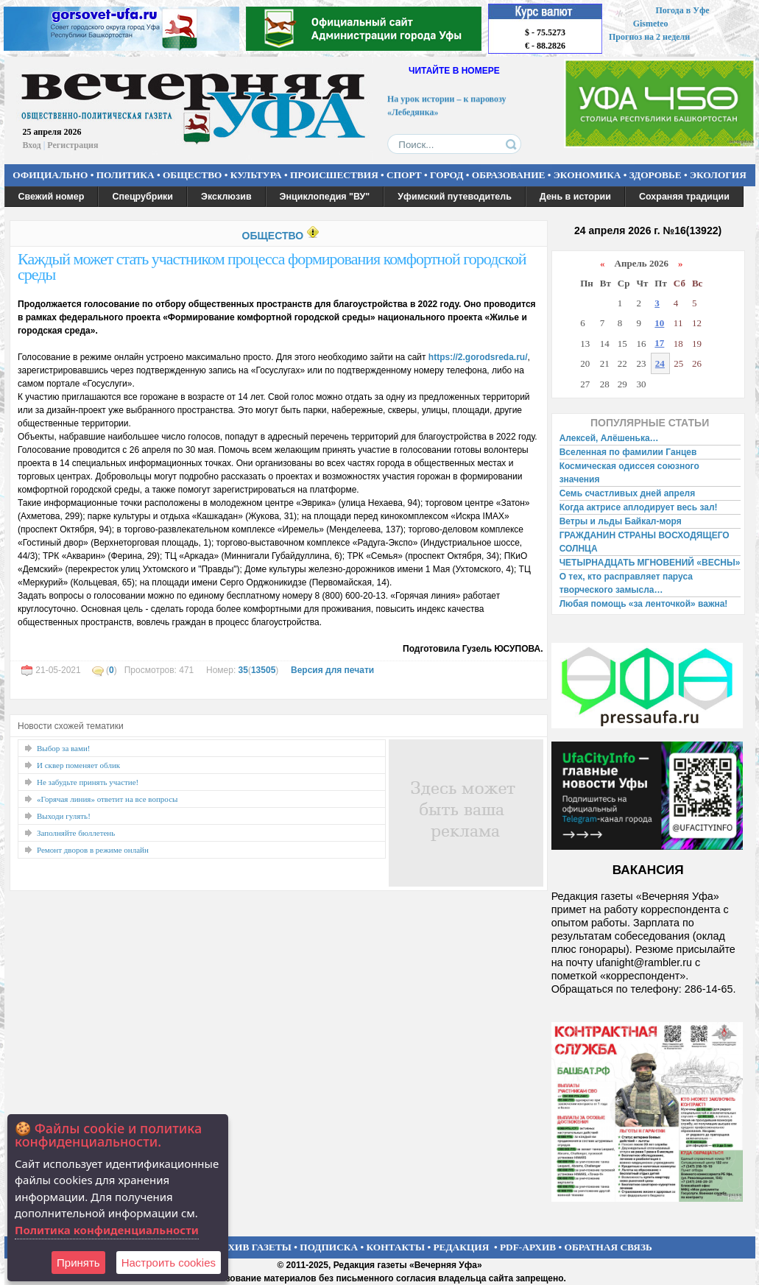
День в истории (575, 196)
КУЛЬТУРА (256, 174)
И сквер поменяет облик (78, 765)
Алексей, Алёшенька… (609, 438)
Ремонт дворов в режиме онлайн (93, 849)
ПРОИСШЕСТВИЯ (334, 174)
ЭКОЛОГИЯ (718, 174)
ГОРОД (446, 174)
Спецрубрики (142, 196)
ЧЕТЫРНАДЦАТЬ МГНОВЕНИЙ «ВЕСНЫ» (650, 562)
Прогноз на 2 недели (649, 37)
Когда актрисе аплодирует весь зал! (638, 507)
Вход (32, 145)
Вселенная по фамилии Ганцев (628, 452)
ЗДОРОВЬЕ (655, 174)
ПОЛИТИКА (125, 174)
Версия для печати (332, 670)
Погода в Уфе (682, 10)
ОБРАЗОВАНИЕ (509, 174)
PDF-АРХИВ (528, 1247)
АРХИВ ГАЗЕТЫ (253, 1247)
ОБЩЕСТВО (192, 174)
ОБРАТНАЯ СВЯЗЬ (608, 1247)
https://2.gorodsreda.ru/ (478, 357)
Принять (78, 1262)
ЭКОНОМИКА (587, 174)
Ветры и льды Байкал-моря (620, 521)
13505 (263, 670)
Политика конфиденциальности (107, 1229)
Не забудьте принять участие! (87, 782)
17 (659, 342)
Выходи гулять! (64, 816)
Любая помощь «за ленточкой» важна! (643, 604)
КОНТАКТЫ (396, 1247)
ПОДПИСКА (329, 1247)
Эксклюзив (226, 196)
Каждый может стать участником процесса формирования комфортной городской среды (272, 267)
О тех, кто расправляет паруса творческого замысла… (626, 583)
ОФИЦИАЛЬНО (50, 174)
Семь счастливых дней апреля (627, 493)
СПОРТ (404, 174)
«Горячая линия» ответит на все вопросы (107, 799)
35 (243, 670)
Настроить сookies (168, 1262)
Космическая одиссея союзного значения (629, 473)
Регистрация (72, 145)
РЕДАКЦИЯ (461, 1247)
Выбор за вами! (64, 748)
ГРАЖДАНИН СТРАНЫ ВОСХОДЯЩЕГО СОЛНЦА (644, 542)
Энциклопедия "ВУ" (325, 196)
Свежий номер (51, 196)
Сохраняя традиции (684, 196)
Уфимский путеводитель (455, 196)
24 (660, 363)
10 (659, 322)
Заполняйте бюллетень (76, 832)
